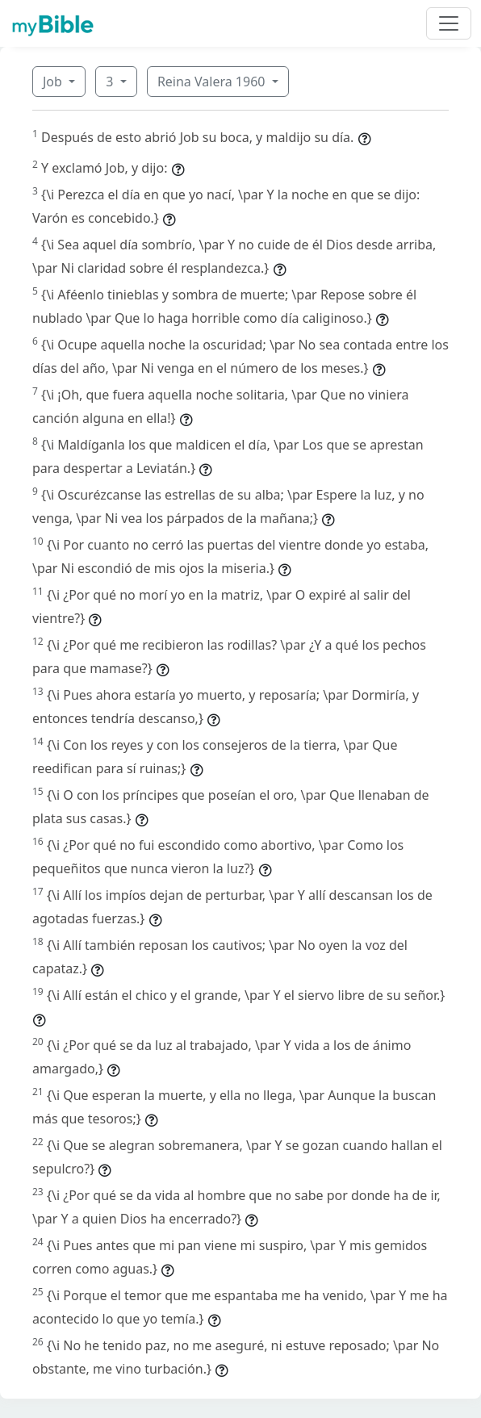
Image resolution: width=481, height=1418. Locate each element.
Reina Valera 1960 (213, 81)
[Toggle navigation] (448, 23)
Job (54, 81)
